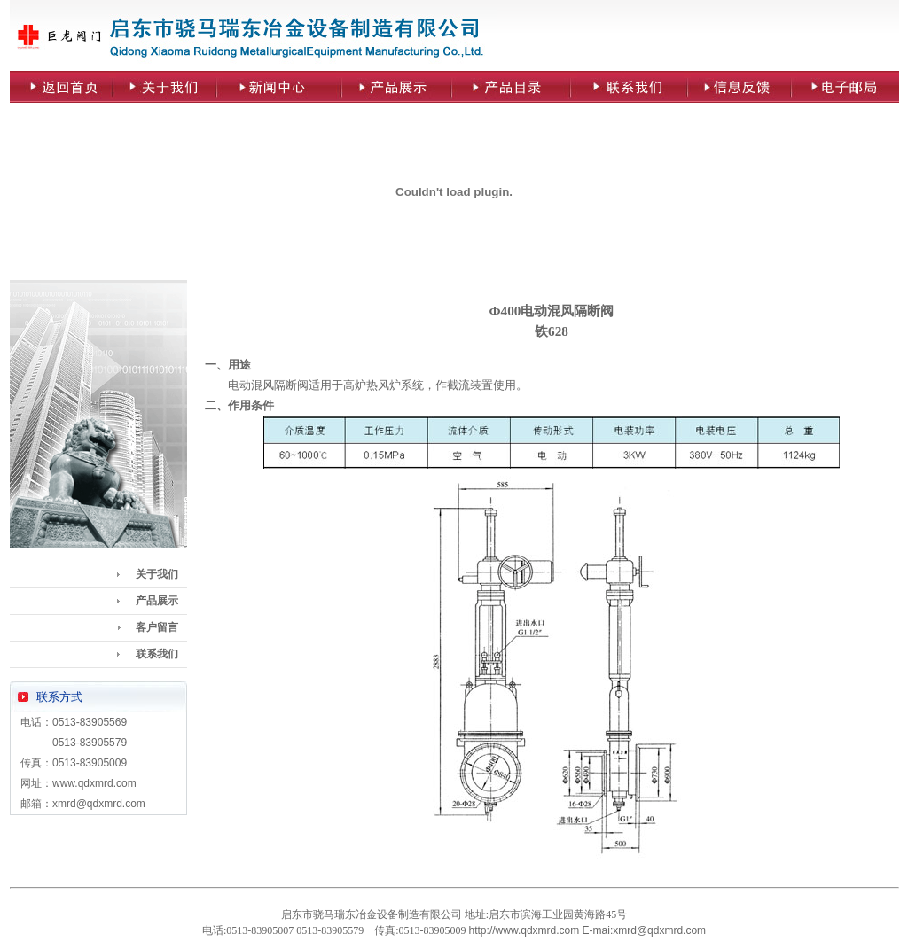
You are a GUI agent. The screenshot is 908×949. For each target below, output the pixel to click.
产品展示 (157, 601)
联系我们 (157, 654)
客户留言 (157, 627)
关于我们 (157, 574)
